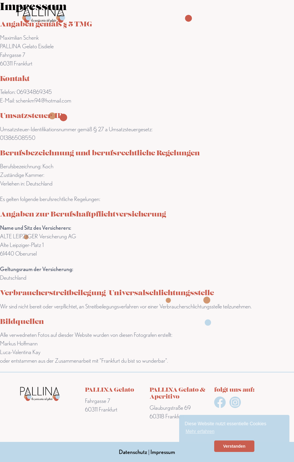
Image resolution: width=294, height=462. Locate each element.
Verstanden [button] (234, 446)
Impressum (162, 452)
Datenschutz (133, 452)
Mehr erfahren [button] (199, 431)
